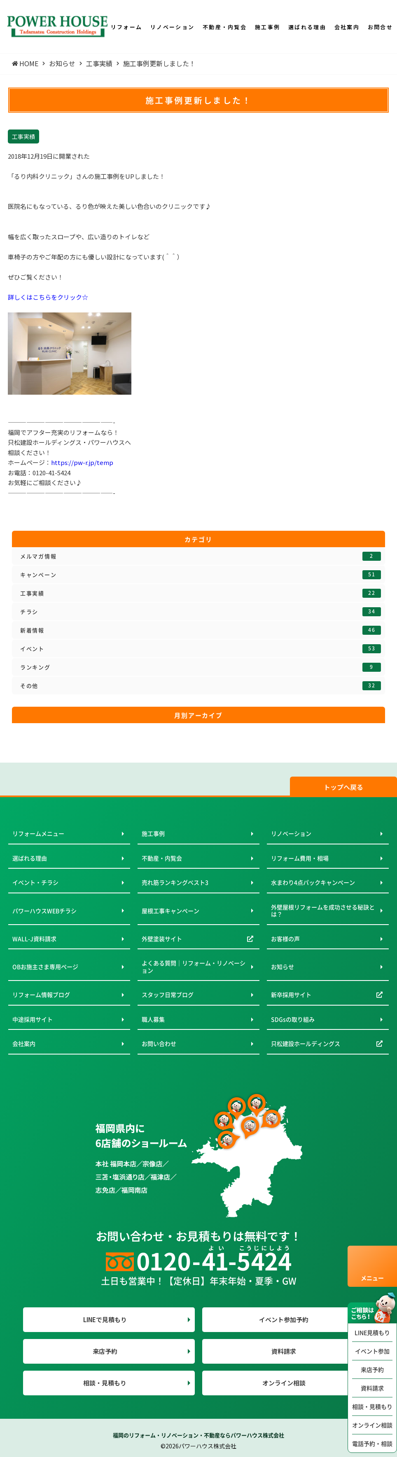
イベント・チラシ (35, 882)
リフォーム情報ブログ (41, 994)
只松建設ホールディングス (305, 1043)
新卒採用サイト (291, 994)
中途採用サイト (32, 1019)
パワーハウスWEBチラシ (44, 911)
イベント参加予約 (283, 1319)
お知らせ (282, 966)
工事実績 (200, 593)
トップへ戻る (343, 787)
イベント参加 (372, 1351)
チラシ (200, 611)
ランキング (200, 667)
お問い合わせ (159, 1043)
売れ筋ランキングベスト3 (175, 882)
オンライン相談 (372, 1425)
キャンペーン (200, 574)
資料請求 (372, 1388)
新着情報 (200, 630)
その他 (200, 685)
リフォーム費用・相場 (300, 858)
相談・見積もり (372, 1406)
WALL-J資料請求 (34, 938)
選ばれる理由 (29, 858)
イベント (200, 648)
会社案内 (23, 1043)
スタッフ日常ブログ (168, 994)
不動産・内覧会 (162, 858)
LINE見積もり (372, 1332)
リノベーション (291, 833)
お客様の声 (285, 938)
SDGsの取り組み (293, 1019)
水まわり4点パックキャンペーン (313, 882)
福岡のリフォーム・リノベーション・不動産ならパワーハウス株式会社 (198, 1435)
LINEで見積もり (105, 1319)
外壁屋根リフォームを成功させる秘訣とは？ (323, 910)
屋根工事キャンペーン (170, 911)
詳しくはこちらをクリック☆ (48, 297)
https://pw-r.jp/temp (82, 462)
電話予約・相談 (372, 1443)
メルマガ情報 (200, 556)
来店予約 (372, 1369)
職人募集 (153, 1019)
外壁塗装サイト (162, 938)
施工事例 (153, 833)
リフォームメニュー (38, 833)
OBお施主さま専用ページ (45, 966)
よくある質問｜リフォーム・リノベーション (193, 966)
